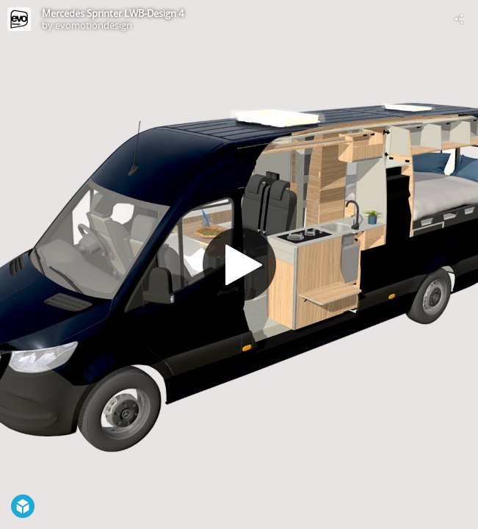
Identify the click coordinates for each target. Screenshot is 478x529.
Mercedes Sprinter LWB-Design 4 (113, 13)
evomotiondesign (93, 25)
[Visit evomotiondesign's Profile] (19, 19)
